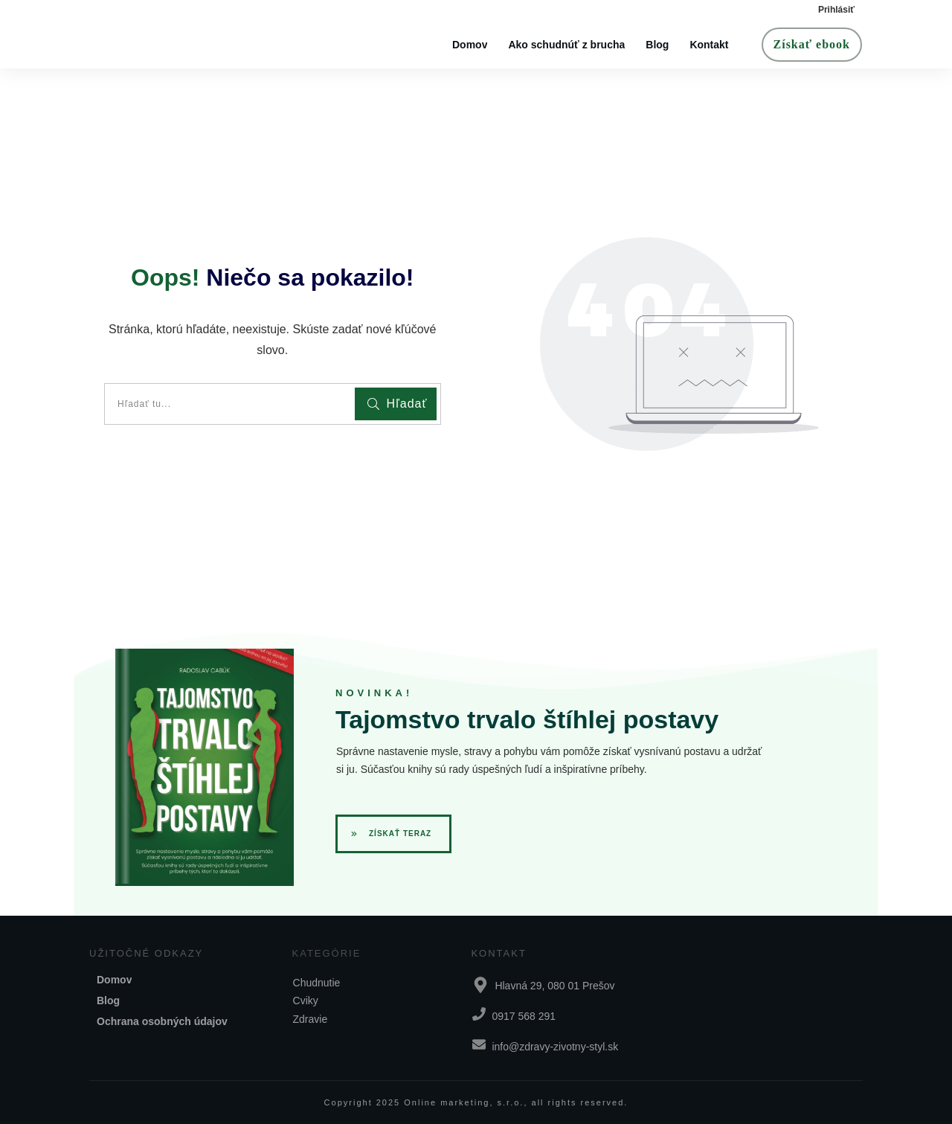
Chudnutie (317, 983)
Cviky (305, 1000)
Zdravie (310, 1019)
